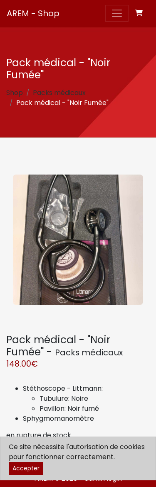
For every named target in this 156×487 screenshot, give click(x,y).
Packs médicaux (59, 92)
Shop (14, 92)
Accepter (26, 468)
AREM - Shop (33, 13)
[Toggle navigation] (117, 13)
